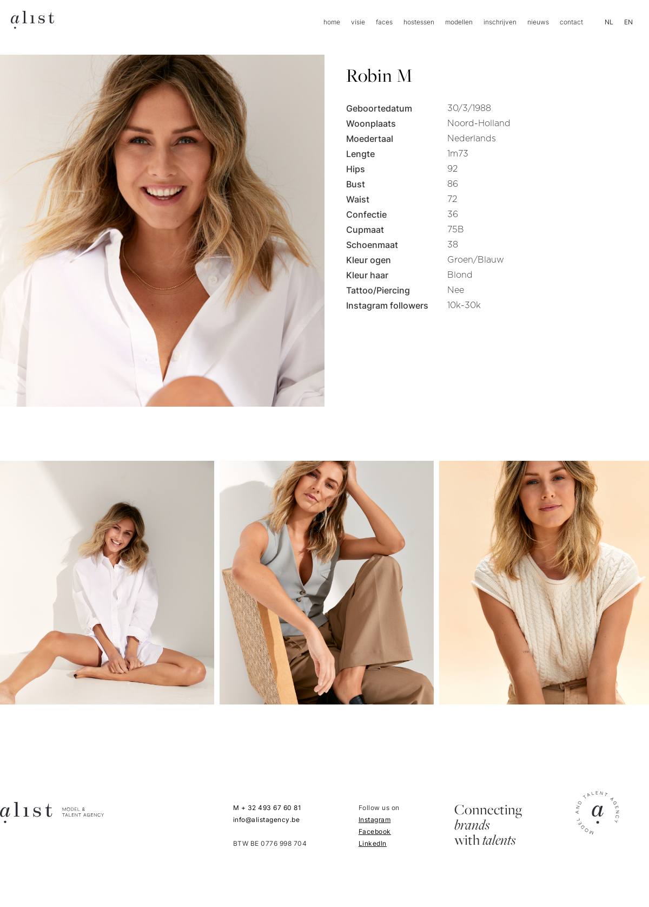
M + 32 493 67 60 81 (267, 808)
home (331, 22)
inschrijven (500, 22)
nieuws (538, 22)
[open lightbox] (107, 582)
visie (358, 22)
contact (571, 22)
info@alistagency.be (266, 819)
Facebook (375, 831)
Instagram (375, 819)
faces (384, 22)
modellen (459, 22)
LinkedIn (373, 843)
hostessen (418, 22)
